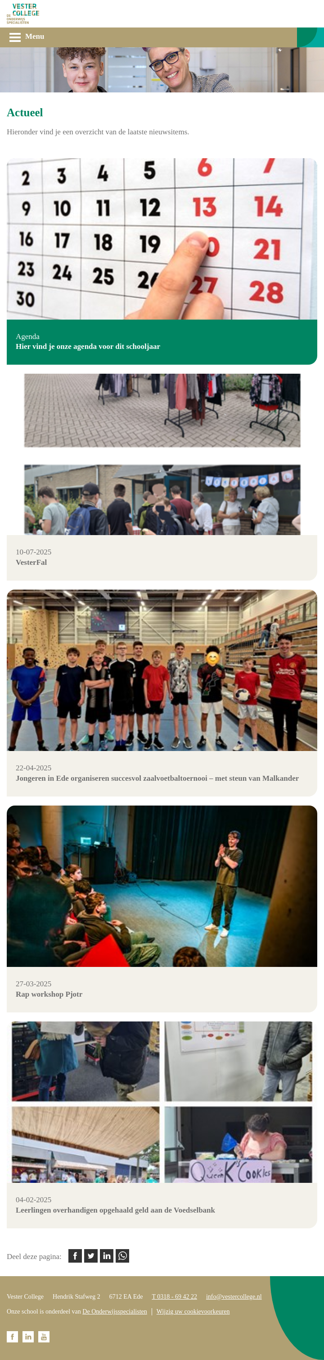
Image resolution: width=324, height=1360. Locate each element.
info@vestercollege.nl (234, 1296)
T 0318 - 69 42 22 (174, 1296)
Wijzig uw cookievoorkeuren (193, 1311)
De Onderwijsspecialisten (114, 1311)
